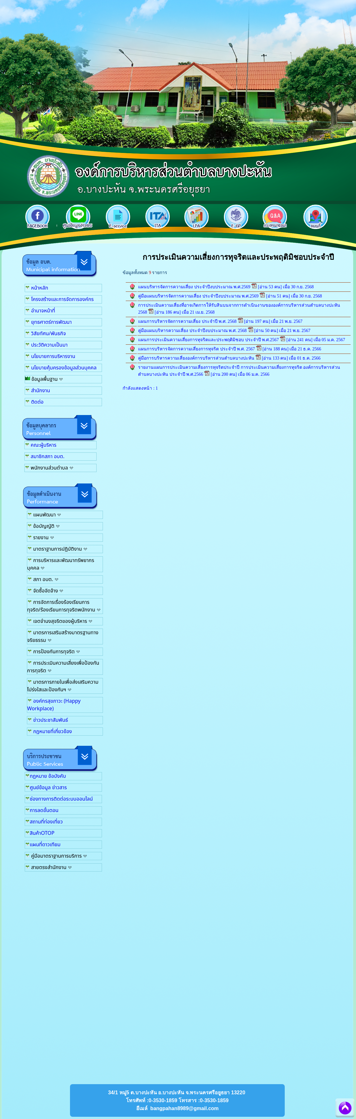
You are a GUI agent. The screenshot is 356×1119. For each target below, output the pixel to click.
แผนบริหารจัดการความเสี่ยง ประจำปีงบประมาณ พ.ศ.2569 (194, 287)
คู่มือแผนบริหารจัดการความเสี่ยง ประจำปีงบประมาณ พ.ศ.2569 (198, 296)
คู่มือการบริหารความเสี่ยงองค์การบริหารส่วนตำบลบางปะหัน (197, 358)
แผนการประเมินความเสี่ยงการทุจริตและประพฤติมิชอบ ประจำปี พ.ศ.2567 (208, 339)
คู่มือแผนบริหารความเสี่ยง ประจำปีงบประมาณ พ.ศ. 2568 (192, 330)
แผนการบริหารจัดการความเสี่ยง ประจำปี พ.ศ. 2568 (187, 321)
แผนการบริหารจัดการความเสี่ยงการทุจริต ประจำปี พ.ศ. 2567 (196, 349)
